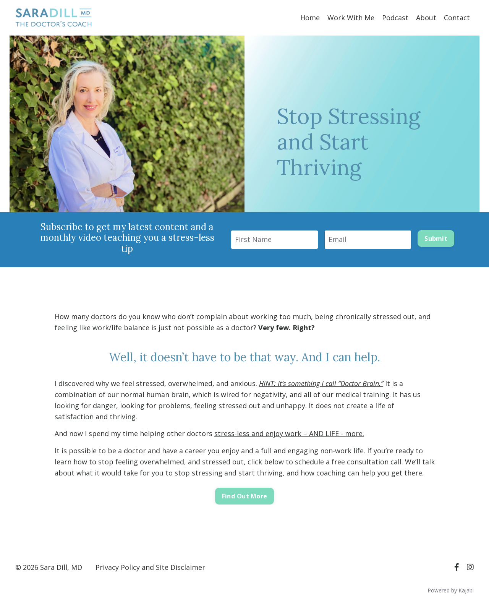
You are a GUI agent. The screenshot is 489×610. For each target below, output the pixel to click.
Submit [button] (435, 238)
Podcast (395, 17)
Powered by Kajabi (450, 590)
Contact (457, 17)
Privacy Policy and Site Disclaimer (150, 567)
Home (310, 17)
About (426, 17)
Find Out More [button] (244, 496)
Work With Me (350, 17)
